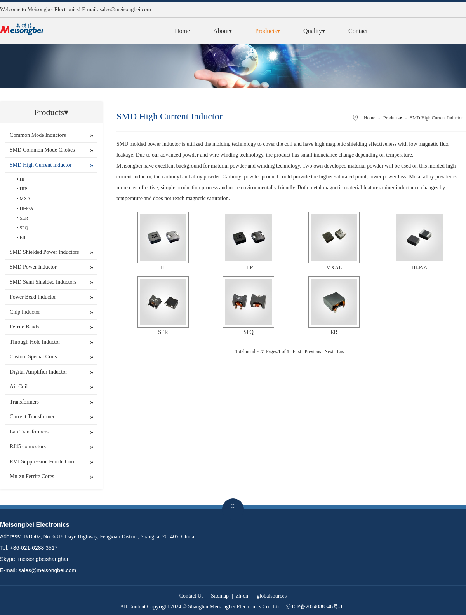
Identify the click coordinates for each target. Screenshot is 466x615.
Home (182, 31)
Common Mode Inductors (38, 135)
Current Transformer (32, 416)
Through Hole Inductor (35, 342)
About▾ (222, 31)
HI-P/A (26, 208)
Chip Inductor (25, 312)
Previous (312, 351)
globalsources (272, 596)
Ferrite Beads (24, 327)
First (296, 351)
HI (21, 179)
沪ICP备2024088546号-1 (314, 607)
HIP (23, 189)
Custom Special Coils (33, 357)
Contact (358, 31)
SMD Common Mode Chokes (42, 150)
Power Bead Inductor (33, 297)
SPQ (23, 228)
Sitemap (220, 596)
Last (341, 351)
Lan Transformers (29, 432)
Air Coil (19, 387)
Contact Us (191, 596)
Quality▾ (314, 31)
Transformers (24, 402)
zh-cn (242, 596)
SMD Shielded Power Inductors (44, 252)
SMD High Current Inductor (40, 165)
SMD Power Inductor (33, 267)
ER (22, 237)
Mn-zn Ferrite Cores (32, 476)
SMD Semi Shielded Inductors (43, 282)
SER (23, 218)
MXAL (26, 198)
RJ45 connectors (28, 446)
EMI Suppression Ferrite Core (42, 462)
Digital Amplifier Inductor (38, 372)
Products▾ (267, 31)
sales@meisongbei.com (125, 9)
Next (328, 351)
